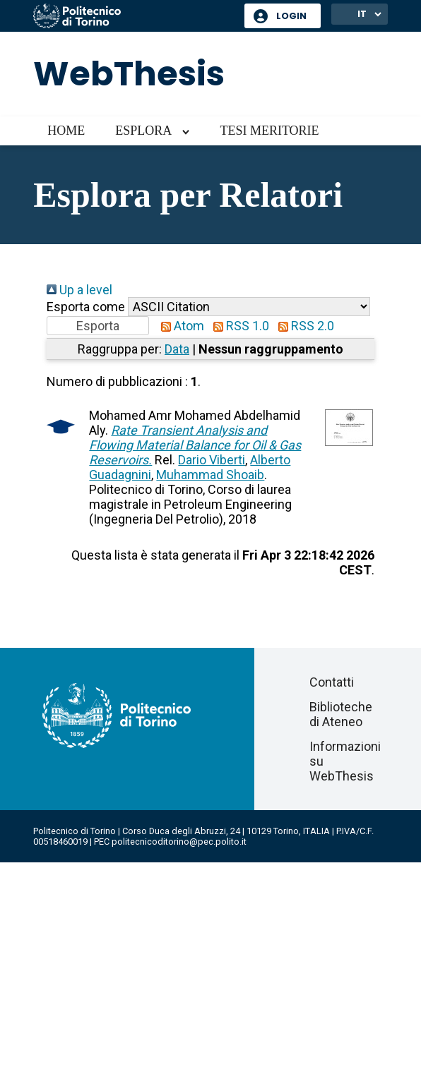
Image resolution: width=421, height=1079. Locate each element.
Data (177, 349)
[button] (98, 325)
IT (362, 14)
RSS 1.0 (238, 325)
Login (291, 16)
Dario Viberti (211, 459)
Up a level (79, 289)
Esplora (143, 130)
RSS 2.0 (303, 325)
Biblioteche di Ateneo (340, 714)
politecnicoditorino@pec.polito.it (179, 841)
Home (66, 130)
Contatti (331, 682)
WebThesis (129, 73)
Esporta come (86, 306)
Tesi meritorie (269, 130)
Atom (179, 325)
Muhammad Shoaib (210, 474)
